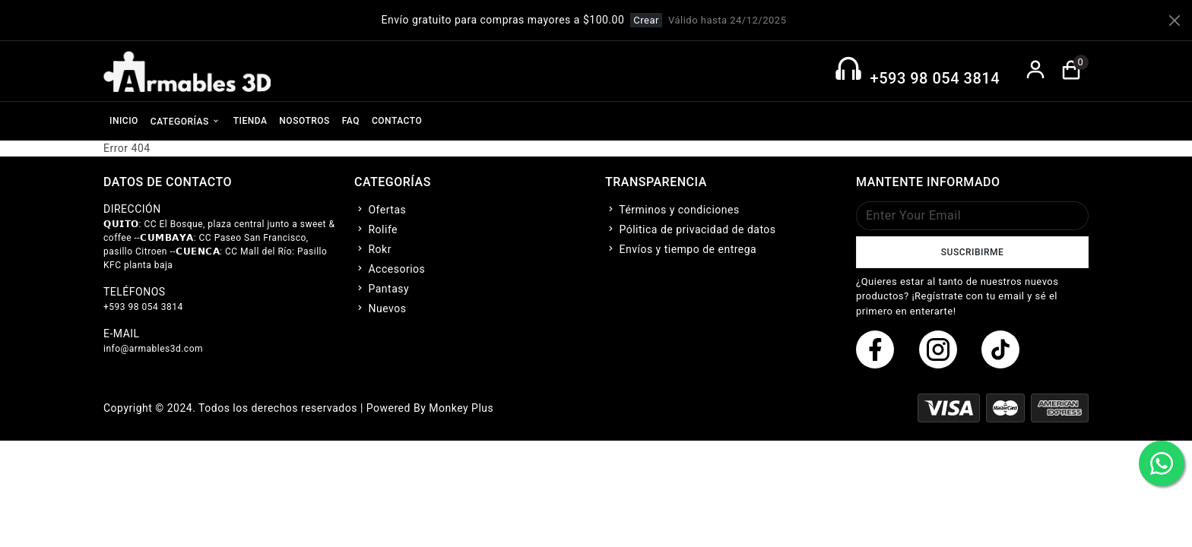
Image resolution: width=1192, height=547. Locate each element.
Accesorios (389, 269)
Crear (646, 20)
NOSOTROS (304, 120)
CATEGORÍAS (186, 121)
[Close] (1174, 20)
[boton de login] (1036, 71)
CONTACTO (397, 120)
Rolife (376, 229)
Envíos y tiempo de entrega (680, 249)
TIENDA (250, 120)
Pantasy (381, 289)
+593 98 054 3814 (935, 78)
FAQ (351, 120)
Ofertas (380, 210)
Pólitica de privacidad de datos (690, 229)
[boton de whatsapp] (1161, 463)
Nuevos (380, 308)
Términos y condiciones (672, 210)
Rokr (373, 249)
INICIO (123, 120)
